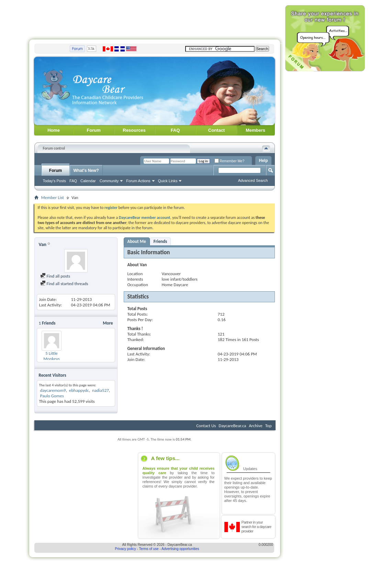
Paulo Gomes (52, 395)
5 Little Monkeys (51, 356)
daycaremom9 (53, 390)
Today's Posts (54, 181)
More (108, 323)
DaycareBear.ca (232, 425)
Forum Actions (138, 181)
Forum (93, 130)
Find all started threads (64, 283)
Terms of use (148, 549)
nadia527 (100, 390)
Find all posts (55, 276)
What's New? (86, 170)
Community (109, 181)
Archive (255, 425)
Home (53, 130)
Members (255, 130)
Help (263, 160)
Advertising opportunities (180, 549)
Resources (134, 130)
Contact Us (206, 425)
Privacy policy (125, 549)
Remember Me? (229, 161)
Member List (52, 197)
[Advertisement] (155, 18)
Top (268, 425)
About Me (136, 241)
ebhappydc (79, 390)
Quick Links (168, 181)
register (111, 207)
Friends (160, 241)
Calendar (88, 181)
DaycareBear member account (144, 217)
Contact (216, 130)
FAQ (175, 130)
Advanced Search (253, 180)
